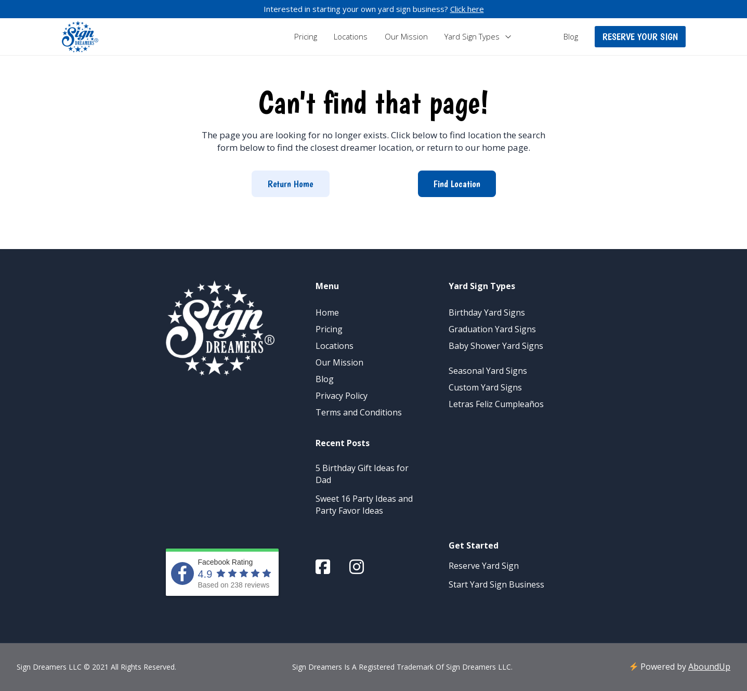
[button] (640, 37)
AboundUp (709, 666)
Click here (467, 9)
